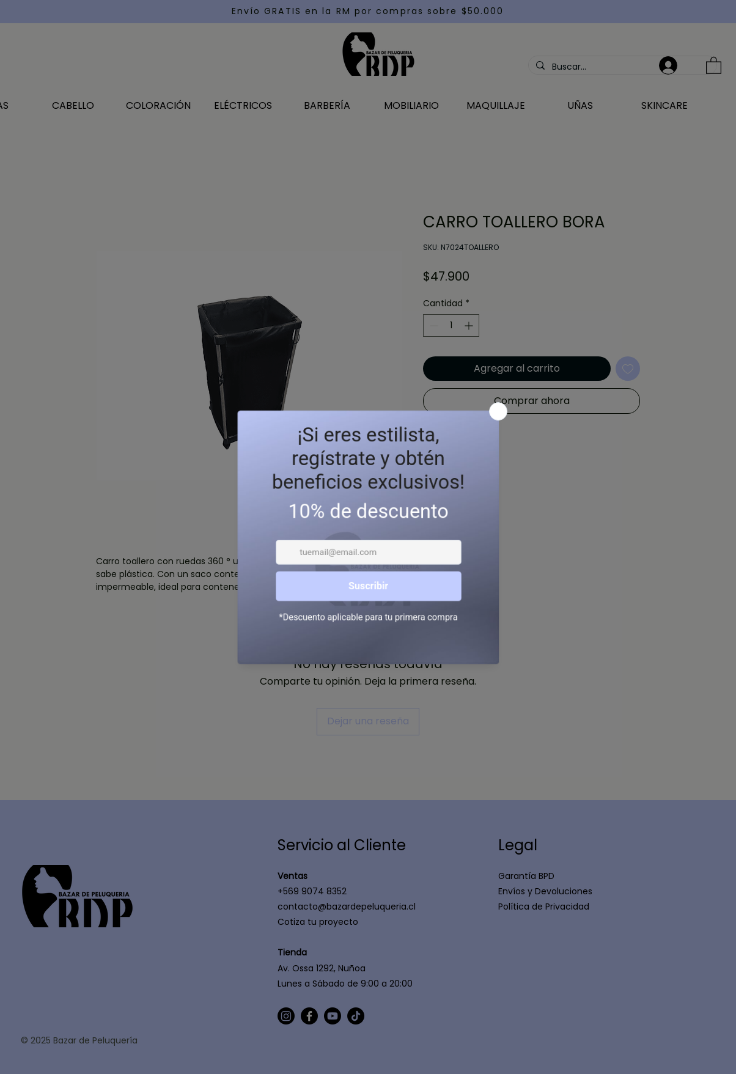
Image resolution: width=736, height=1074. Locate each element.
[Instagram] (286, 1015)
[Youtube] (332, 1015)
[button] (713, 65)
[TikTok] (355, 1015)
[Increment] (469, 325)
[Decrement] (432, 325)
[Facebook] (309, 1015)
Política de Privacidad (543, 906)
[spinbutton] (451, 325)
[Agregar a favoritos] (628, 368)
